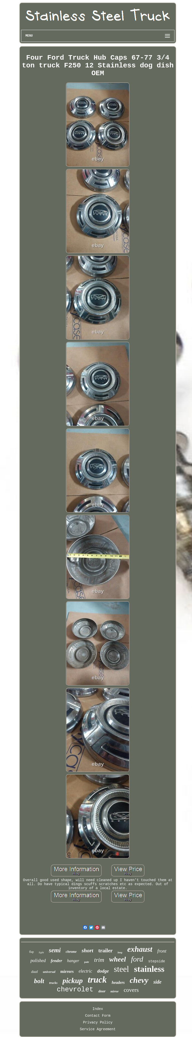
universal (49, 972)
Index (97, 1009)
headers (118, 982)
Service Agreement (98, 1029)
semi (55, 950)
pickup (72, 981)
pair (86, 961)
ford (137, 959)
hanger (73, 960)
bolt (39, 981)
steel (121, 969)
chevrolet (75, 989)
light (41, 952)
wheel (117, 959)
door (101, 991)
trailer (105, 951)
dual (34, 972)
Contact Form (98, 1016)
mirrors (67, 971)
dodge (103, 971)
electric (85, 971)
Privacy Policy (98, 1022)
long (120, 952)
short (87, 950)
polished (38, 960)
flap (31, 952)
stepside (156, 961)
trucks (53, 983)
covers (131, 990)
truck (97, 980)
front (161, 951)
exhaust (139, 949)
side (157, 982)
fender (56, 960)
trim (99, 960)
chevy (139, 980)
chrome (71, 952)
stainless (149, 969)
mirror (115, 991)
